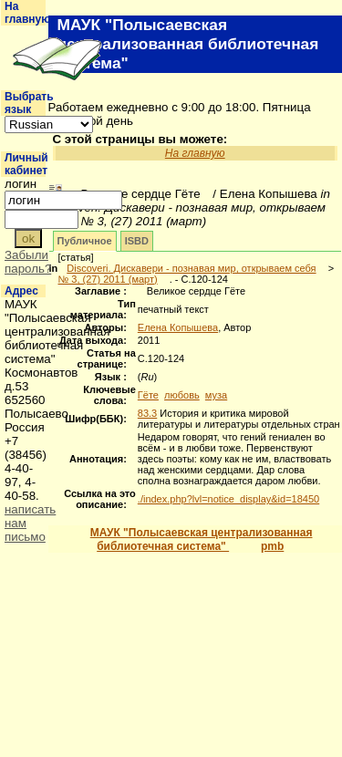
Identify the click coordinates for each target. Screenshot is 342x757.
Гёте (148, 394)
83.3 (147, 413)
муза (216, 394)
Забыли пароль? (28, 261)
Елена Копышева (178, 327)
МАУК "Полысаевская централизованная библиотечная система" (201, 539)
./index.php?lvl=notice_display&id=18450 (228, 498)
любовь (182, 394)
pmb (272, 546)
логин (20, 184)
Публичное (84, 240)
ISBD (137, 240)
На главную (28, 13)
